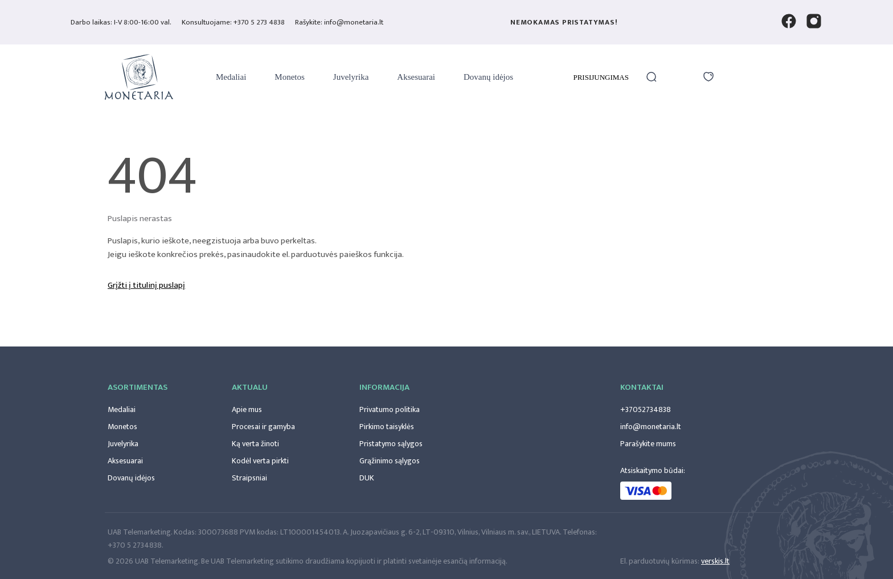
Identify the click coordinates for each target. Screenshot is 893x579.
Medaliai (231, 76)
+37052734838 (645, 409)
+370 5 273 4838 (259, 22)
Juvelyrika (350, 76)
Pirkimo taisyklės (386, 426)
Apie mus (247, 409)
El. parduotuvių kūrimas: (659, 561)
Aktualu (250, 387)
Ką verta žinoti (255, 443)
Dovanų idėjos (488, 76)
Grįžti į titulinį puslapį (146, 285)
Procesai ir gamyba (263, 426)
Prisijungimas (601, 77)
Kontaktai (641, 387)
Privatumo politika (389, 409)
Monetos (290, 76)
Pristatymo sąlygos (391, 443)
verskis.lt (715, 561)
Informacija (384, 387)
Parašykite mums (648, 443)
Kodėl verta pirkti (260, 460)
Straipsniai (249, 477)
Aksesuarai (416, 76)
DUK (366, 477)
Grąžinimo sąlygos (389, 460)
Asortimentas (137, 387)
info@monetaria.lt (650, 426)
